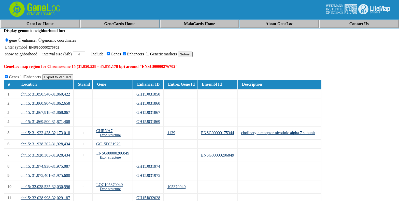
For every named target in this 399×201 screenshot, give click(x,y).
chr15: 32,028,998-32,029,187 (45, 198)
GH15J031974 (148, 166)
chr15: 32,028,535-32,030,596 (45, 186)
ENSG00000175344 (217, 133)
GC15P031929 (108, 144)
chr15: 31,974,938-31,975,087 (45, 166)
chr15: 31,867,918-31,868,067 (45, 112)
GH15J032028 (148, 198)
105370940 (176, 186)
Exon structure (110, 135)
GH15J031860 (148, 103)
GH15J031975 (148, 175)
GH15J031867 (148, 112)
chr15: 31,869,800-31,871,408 (45, 121)
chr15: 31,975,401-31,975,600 (45, 175)
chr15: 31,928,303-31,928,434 (45, 155)
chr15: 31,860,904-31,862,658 (45, 103)
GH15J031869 (148, 121)
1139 (171, 133)
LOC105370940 (109, 184)
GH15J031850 (148, 94)
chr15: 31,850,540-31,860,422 (45, 94)
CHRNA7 (104, 131)
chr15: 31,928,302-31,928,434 (45, 144)
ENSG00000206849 (112, 153)
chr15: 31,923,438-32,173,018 (45, 133)
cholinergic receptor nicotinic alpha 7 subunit (278, 133)
